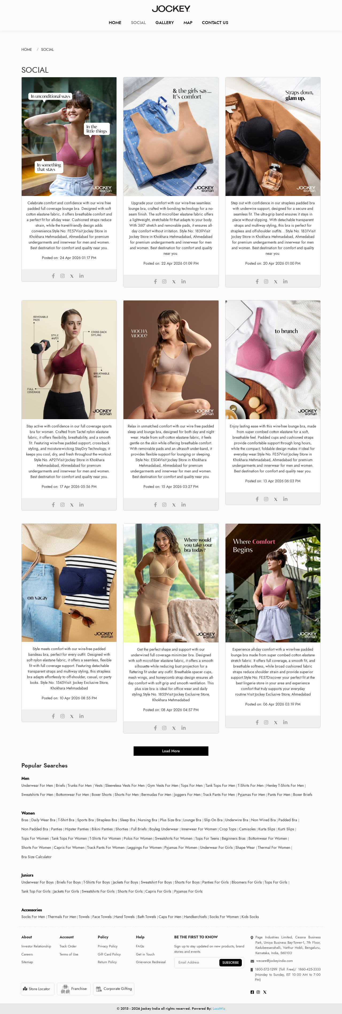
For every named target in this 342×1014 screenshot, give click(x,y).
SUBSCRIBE (230, 962)
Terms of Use (69, 954)
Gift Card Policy (109, 954)
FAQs (140, 946)
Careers (27, 954)
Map (188, 23)
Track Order (68, 946)
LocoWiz (219, 1008)
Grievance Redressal (151, 962)
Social (138, 23)
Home (115, 23)
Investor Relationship (36, 946)
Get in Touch (145, 954)
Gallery (165, 23)
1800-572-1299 (266, 969)
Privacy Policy (108, 946)
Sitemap (27, 962)
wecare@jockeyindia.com (274, 960)
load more (171, 751)
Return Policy (107, 962)
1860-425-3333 (308, 969)
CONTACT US (215, 23)
